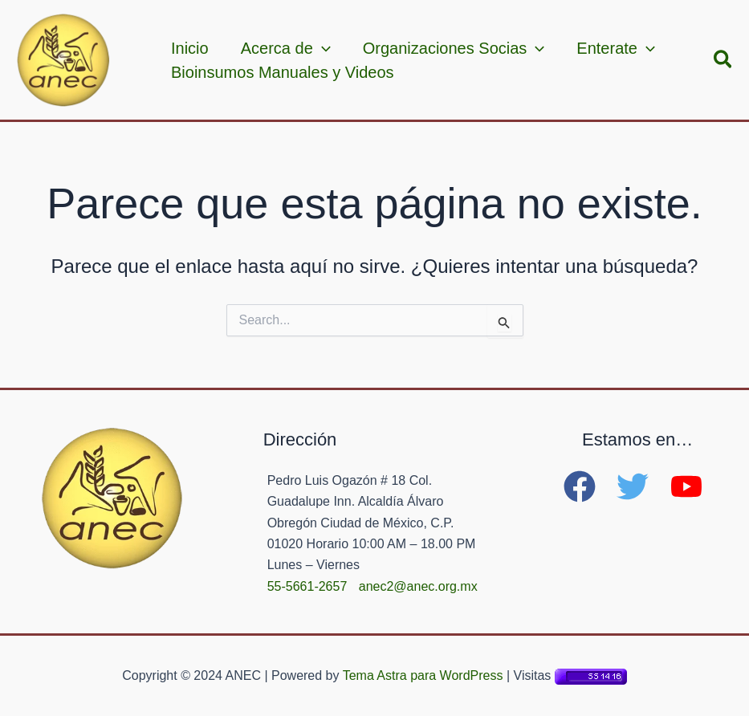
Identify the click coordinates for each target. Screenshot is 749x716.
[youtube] (691, 486)
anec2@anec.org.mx (418, 586)
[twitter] (641, 486)
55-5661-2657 (307, 586)
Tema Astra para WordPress (423, 675)
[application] (322, 48)
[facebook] (588, 486)
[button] (724, 60)
